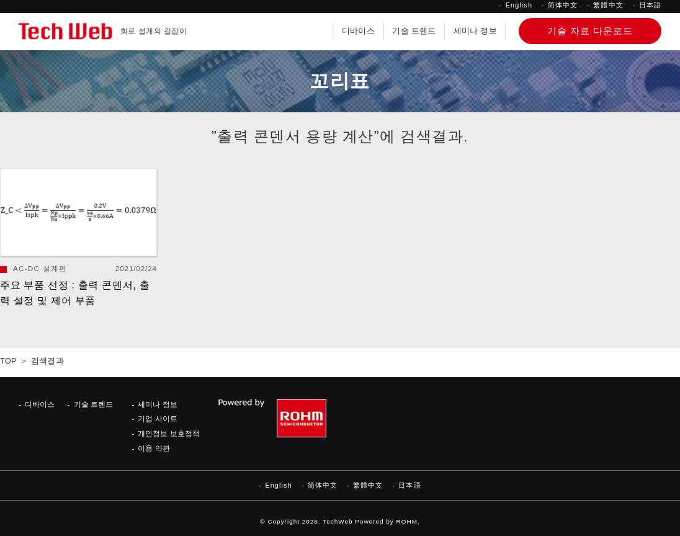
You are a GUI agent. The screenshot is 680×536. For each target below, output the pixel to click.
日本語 (650, 5)
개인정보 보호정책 (168, 433)
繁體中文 (608, 5)
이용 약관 (153, 448)
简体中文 (563, 5)
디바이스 (358, 31)
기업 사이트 (157, 418)
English (519, 5)
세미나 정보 (475, 31)
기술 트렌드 (414, 31)
